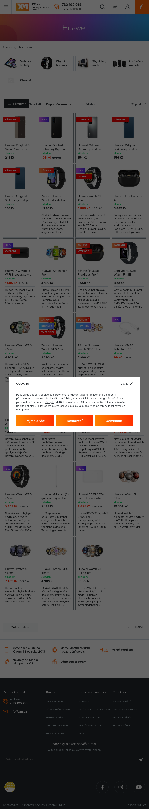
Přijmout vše (35, 420)
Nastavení (74, 420)
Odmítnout (114, 420)
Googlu (49, 402)
